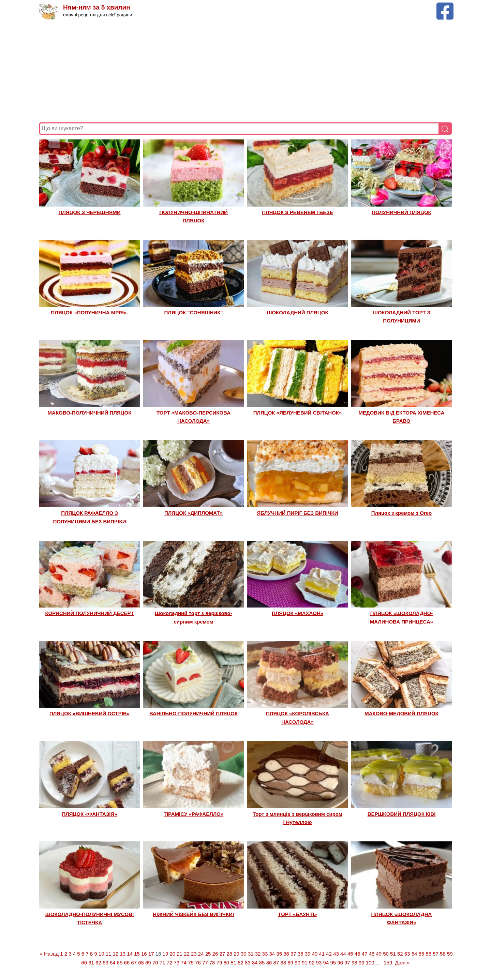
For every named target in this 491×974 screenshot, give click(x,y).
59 (450, 954)
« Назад (48, 954)
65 (120, 962)
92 (312, 962)
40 (315, 954)
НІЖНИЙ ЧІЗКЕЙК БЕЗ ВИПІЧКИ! (193, 914)
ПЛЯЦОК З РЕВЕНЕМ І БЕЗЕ (297, 212)
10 (101, 954)
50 (386, 954)
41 (322, 954)
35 (279, 954)
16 (144, 954)
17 (151, 954)
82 (240, 962)
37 (293, 954)
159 (387, 962)
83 (248, 962)
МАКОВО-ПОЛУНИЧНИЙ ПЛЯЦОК (90, 413)
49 (379, 954)
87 (276, 962)
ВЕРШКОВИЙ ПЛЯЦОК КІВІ (402, 814)
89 (290, 962)
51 (393, 954)
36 (286, 954)
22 (187, 954)
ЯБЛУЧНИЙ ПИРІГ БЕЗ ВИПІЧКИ (297, 513)
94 (326, 962)
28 (229, 954)
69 (148, 962)
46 (357, 954)
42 (329, 954)
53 (407, 954)
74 (184, 962)
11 (108, 954)
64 (113, 962)
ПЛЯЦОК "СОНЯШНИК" (193, 312)
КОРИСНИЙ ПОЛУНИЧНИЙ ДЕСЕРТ (89, 613)
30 (244, 954)
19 (165, 954)
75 (191, 962)
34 (272, 954)
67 (134, 962)
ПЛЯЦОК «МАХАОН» (297, 613)
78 (212, 962)
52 (400, 954)
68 (141, 962)
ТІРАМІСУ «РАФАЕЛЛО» (193, 814)
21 (179, 954)
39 (308, 954)
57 (435, 954)
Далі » (402, 962)
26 (215, 954)
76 (198, 962)
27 (222, 954)
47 (365, 954)
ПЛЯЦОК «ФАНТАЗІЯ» (89, 814)
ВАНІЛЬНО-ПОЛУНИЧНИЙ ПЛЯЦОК (193, 713)
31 (251, 954)
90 (297, 962)
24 (201, 954)
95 (333, 962)
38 (300, 954)
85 (262, 962)
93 (319, 962)
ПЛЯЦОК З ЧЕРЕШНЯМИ (89, 212)
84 (255, 962)
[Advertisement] (243, 71)
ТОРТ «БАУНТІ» (297, 914)
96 (340, 962)
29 (236, 954)
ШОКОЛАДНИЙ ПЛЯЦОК (297, 312)
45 (350, 954)
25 (208, 954)
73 (176, 962)
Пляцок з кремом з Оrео (401, 513)
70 (155, 962)
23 (194, 954)
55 (422, 954)
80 (226, 962)
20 (172, 954)
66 (127, 962)
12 (116, 954)
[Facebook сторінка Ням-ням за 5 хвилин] (444, 6)
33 (265, 954)
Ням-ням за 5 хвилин (96, 7)
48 (371, 954)
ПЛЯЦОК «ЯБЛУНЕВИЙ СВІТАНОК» (297, 413)
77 (205, 962)
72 (170, 962)
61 (91, 962)
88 (283, 962)
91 (305, 962)
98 (354, 962)
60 (84, 962)
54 (414, 954)
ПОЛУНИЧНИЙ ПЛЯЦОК (401, 212)
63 (105, 962)
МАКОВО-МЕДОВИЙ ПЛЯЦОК (401, 713)
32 (258, 954)
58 (443, 954)
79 (219, 962)
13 (122, 954)
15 (137, 954)
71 (162, 962)
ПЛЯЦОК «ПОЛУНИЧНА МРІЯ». (89, 312)
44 (343, 954)
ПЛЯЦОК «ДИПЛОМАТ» (193, 513)
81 (233, 962)
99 (361, 962)
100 (370, 962)
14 (130, 954)
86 (269, 962)
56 (428, 954)
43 (336, 954)
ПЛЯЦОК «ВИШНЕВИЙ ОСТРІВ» (89, 713)
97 (347, 962)
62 (98, 962)
